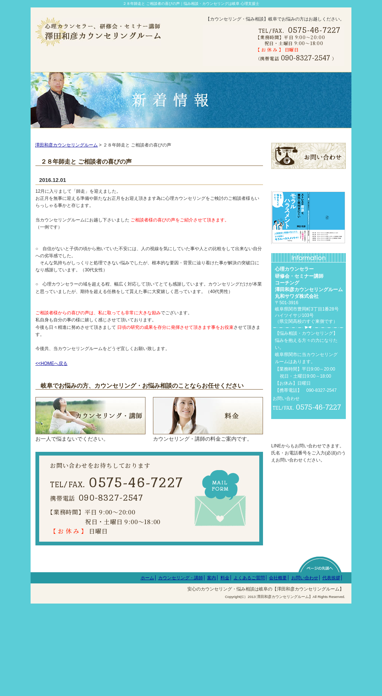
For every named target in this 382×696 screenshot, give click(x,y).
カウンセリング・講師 (180, 670)
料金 (224, 670)
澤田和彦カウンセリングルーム (66, 154)
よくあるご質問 (249, 670)
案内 (211, 670)
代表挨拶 (331, 670)
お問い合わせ (304, 670)
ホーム (147, 670)
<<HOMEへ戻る (51, 373)
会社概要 (278, 670)
